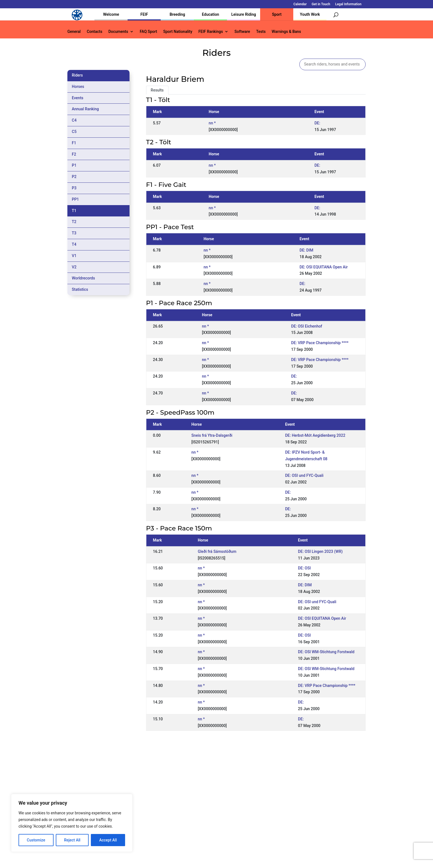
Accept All (108, 840)
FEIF (144, 14)
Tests (260, 32)
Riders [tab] (77, 75)
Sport (276, 14)
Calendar (300, 4)
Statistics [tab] (80, 289)
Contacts (94, 32)
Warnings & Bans (286, 32)
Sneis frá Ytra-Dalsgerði (211, 435)
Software (242, 32)
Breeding (177, 14)
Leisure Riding (243, 14)
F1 (74, 143)
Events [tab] (77, 98)
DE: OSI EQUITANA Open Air (324, 267)
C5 (74, 131)
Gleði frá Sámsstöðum (217, 551)
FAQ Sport (148, 32)
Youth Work (310, 14)
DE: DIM (306, 250)
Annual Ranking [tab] (85, 109)
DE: (317, 123)
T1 (74, 210)
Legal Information (348, 4)
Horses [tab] (78, 86)
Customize (36, 840)
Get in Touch (321, 4)
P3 (74, 188)
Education (210, 14)
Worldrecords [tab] (83, 278)
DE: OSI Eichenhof (306, 326)
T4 (74, 244)
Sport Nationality (177, 32)
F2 (74, 154)
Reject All (72, 840)
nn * (212, 123)
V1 (74, 255)
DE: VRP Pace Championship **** (319, 343)
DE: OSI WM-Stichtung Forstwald (326, 652)
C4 (74, 120)
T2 (74, 221)
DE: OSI (304, 568)
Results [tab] (157, 90)
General (74, 32)
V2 (74, 267)
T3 (74, 233)
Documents (118, 32)
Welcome (111, 14)
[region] (72, 823)
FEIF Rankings (210, 32)
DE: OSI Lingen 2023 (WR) (320, 551)
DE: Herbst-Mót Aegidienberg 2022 (315, 435)
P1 (74, 165)
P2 (74, 176)
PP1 (75, 199)
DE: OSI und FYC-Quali (304, 475)
